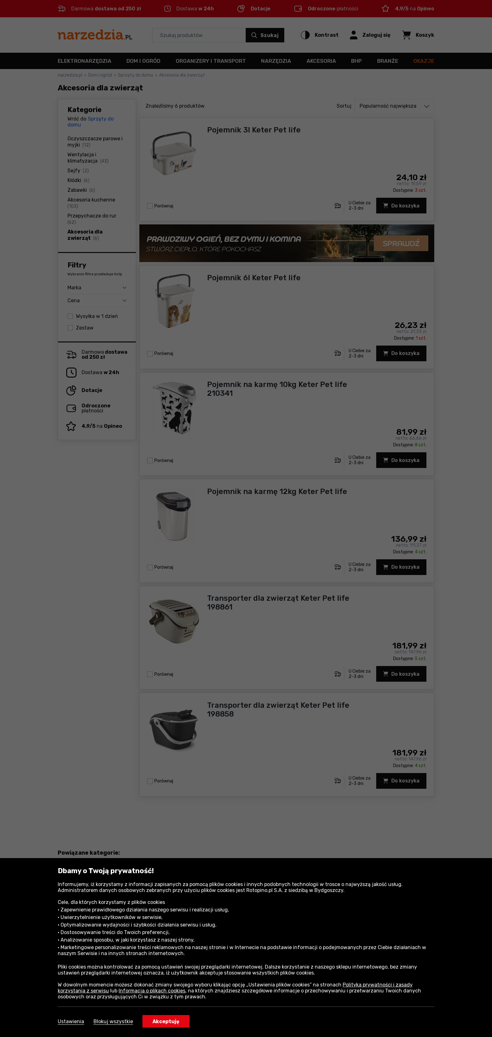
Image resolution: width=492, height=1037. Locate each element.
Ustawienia (71, 1021)
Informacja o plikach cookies (152, 991)
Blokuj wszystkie (113, 1021)
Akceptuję (165, 1021)
